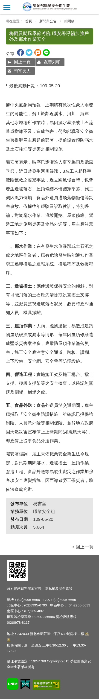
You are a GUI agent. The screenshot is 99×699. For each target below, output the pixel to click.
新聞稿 (69, 21)
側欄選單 (6, 7)
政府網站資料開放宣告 (24, 588)
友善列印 (52, 62)
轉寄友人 (22, 71)
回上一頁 (22, 62)
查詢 (92, 7)
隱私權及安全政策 (59, 588)
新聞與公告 (48, 21)
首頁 (28, 21)
